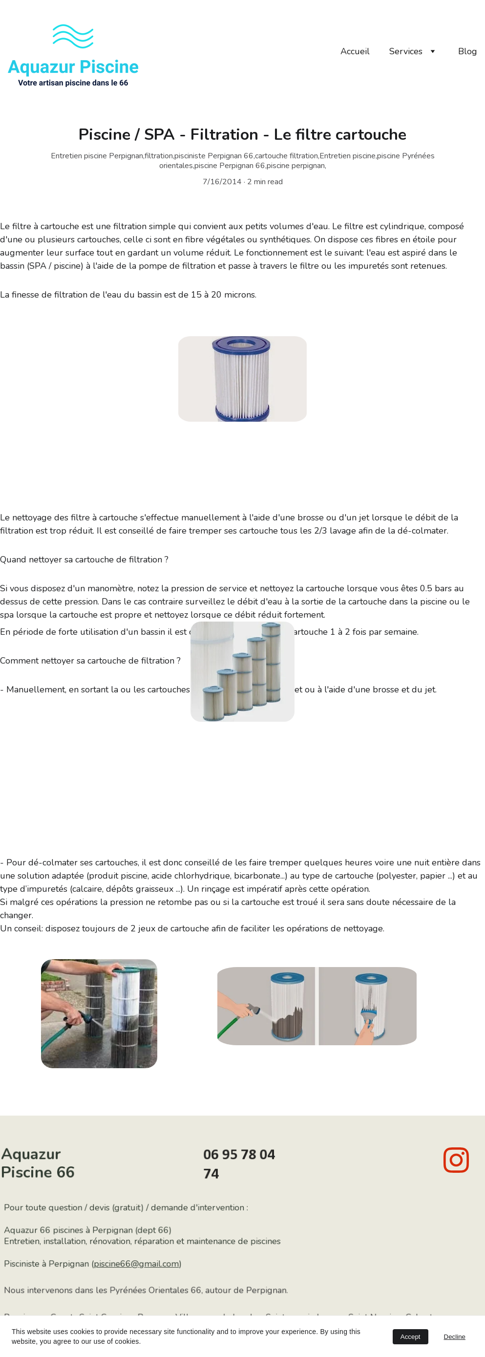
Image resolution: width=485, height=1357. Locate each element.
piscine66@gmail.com (140, 1264)
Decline (454, 1336)
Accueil (355, 51)
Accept (411, 1336)
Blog (467, 51)
